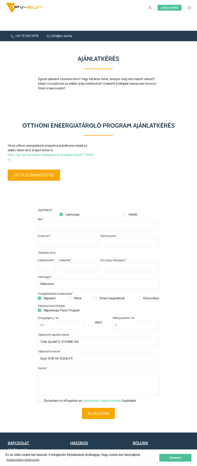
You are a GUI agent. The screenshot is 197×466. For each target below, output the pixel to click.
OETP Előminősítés (34, 159)
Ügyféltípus (45, 194)
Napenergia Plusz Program (59, 295)
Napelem (47, 283)
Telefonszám (108, 220)
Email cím (44, 220)
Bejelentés (77, 436)
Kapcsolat (139, 436)
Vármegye (45, 261)
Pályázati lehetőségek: (51, 290)
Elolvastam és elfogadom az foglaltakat (87, 385)
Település (65, 244)
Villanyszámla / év (123, 302)
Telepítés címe (47, 237)
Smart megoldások (109, 283)
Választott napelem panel (53, 319)
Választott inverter (49, 336)
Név (40, 203)
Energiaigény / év (48, 302)
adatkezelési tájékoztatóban (102, 385)
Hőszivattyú (148, 283)
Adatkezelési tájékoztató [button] (22, 460)
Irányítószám (46, 244)
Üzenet (42, 352)
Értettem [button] (175, 457)
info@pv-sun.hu (59, 20)
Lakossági (69, 199)
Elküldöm (98, 398)
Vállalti (130, 199)
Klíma (74, 283)
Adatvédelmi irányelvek (86, 443)
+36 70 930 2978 (25, 20)
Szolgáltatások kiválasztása (55, 278)
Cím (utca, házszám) (113, 244)
